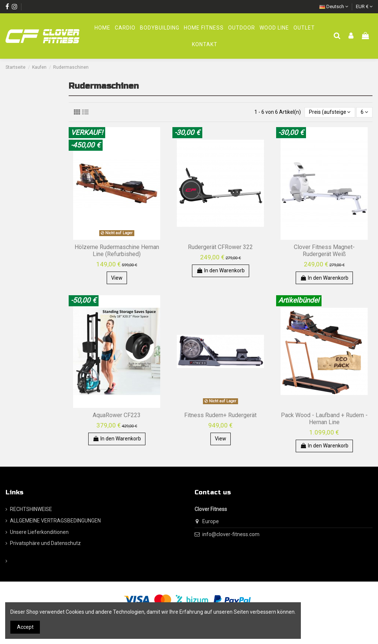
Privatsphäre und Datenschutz (45, 543)
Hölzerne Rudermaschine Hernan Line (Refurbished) (117, 250)
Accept (25, 627)
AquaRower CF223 (117, 415)
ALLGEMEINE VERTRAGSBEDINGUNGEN (55, 521)
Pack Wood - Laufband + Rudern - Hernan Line (324, 419)
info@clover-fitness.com (231, 534)
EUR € (364, 6)
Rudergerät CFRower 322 (220, 247)
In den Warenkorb (220, 270)
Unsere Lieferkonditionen (39, 532)
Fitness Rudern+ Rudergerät (220, 415)
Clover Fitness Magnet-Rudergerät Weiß (324, 250)
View (117, 278)
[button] (241, 28)
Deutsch (333, 6)
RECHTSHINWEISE (31, 509)
